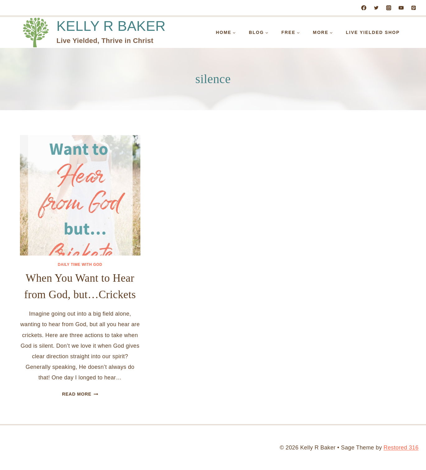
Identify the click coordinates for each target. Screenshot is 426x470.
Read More (80, 394)
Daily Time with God (80, 264)
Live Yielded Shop (373, 32)
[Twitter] (376, 8)
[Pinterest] (414, 8)
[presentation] (80, 195)
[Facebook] (364, 8)
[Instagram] (389, 8)
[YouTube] (401, 8)
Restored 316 (401, 447)
